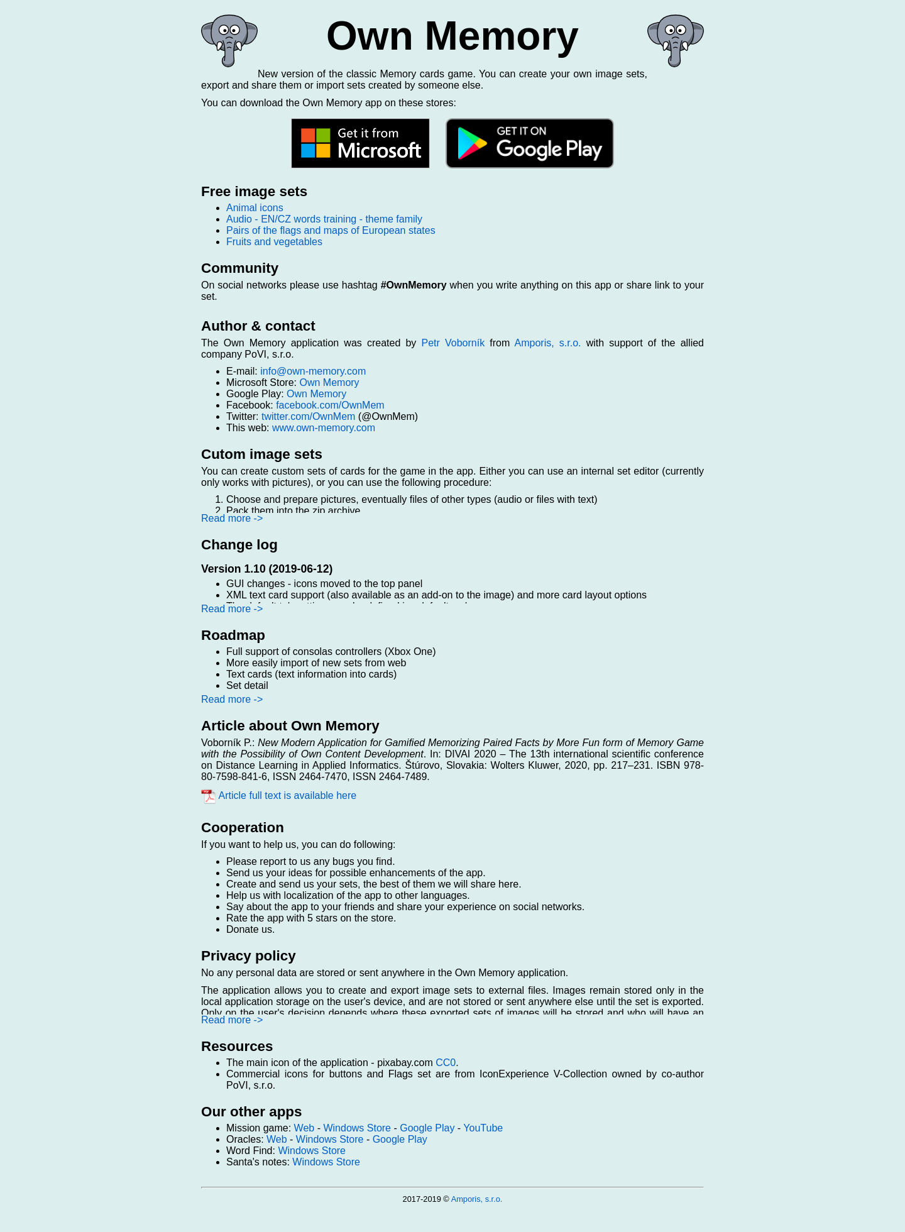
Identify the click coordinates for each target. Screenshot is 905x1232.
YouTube (483, 1128)
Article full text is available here (278, 795)
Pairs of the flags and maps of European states (331, 230)
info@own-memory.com (313, 371)
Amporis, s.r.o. (548, 343)
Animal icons (254, 207)
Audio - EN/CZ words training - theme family (324, 219)
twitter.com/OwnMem (308, 416)
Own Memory (329, 382)
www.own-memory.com (323, 427)
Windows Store (357, 1128)
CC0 (446, 1062)
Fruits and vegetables (274, 241)
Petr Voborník (453, 343)
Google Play (427, 1128)
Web (304, 1128)
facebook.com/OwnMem (330, 405)
